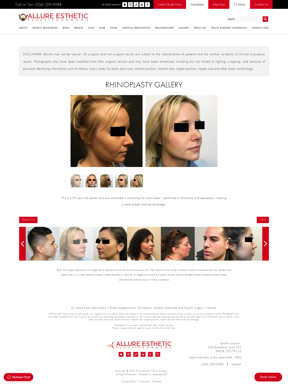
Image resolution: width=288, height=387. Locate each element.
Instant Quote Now (169, 4)
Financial (144, 381)
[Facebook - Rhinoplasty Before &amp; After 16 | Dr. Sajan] (150, 354)
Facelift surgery (193, 308)
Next (263, 220)
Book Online (268, 377)
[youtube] (141, 4)
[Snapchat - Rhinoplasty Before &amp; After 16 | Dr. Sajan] (121, 354)
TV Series (239, 4)
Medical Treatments (136, 28)
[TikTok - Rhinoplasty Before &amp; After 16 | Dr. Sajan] (135, 354)
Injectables (197, 4)
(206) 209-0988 (48, 4)
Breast (78, 28)
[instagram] (130, 4)
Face (91, 28)
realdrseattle (159, 374)
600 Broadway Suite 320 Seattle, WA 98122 (224, 349)
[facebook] (147, 4)
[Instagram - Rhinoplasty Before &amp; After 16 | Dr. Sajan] (128, 354)
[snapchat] (124, 4)
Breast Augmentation (123, 308)
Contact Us (261, 4)
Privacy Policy (129, 381)
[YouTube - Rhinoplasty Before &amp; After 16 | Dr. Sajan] (143, 354)
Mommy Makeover (165, 308)
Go (265, 19)
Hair (102, 28)
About (23, 28)
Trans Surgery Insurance (229, 28)
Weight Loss (260, 28)
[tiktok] (136, 4)
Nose (113, 28)
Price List (200, 28)
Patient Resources (45, 28)
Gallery (184, 28)
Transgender (164, 28)
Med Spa (219, 4)
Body (66, 28)
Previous (28, 220)
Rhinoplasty (145, 308)
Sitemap (156, 381)
